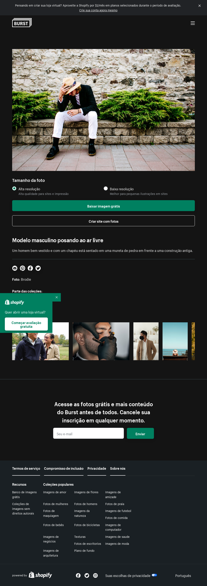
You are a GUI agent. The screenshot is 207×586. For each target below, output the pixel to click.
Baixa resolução (122, 188)
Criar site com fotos (103, 221)
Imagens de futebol (118, 510)
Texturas (80, 536)
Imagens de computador (113, 527)
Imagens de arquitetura (51, 552)
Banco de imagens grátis (24, 494)
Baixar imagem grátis (103, 205)
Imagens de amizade (113, 494)
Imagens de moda (117, 543)
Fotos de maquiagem (51, 513)
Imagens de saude (117, 536)
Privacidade (96, 468)
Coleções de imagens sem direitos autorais (23, 508)
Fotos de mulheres (55, 503)
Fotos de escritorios (87, 543)
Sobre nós (117, 468)
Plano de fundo (84, 550)
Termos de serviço (26, 468)
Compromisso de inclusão (63, 468)
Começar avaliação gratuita (26, 324)
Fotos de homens (85, 503)
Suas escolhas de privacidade (131, 575)
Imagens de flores (86, 491)
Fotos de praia (114, 503)
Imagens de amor (54, 491)
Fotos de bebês (53, 524)
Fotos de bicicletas (87, 524)
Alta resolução (29, 188)
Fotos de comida (116, 517)
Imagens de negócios (51, 539)
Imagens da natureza (82, 513)
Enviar (140, 433)
